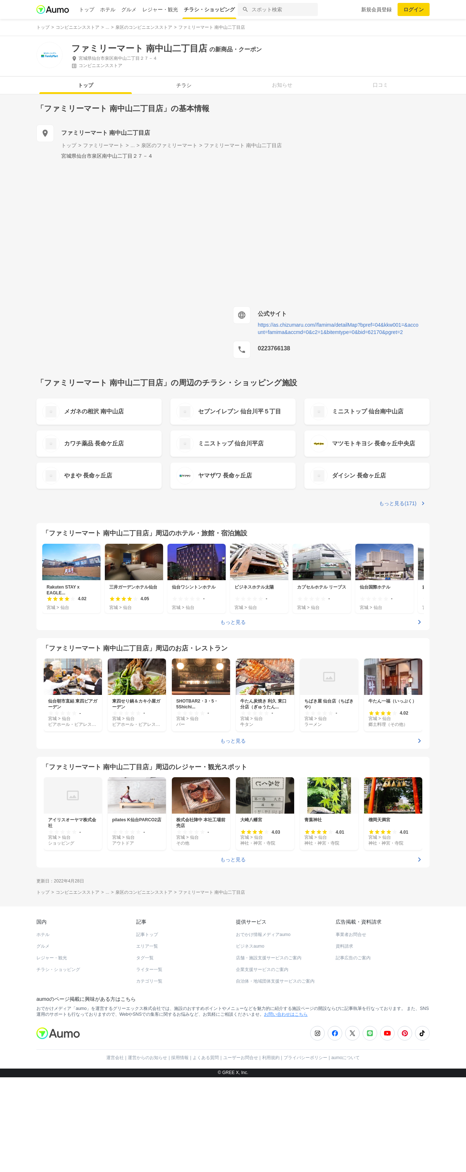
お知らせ (282, 85)
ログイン (413, 9)
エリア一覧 (147, 946)
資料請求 (344, 946)
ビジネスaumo (250, 946)
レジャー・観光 (160, 9)
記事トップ (147, 934)
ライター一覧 (149, 969)
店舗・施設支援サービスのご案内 (268, 958)
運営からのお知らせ (147, 1057)
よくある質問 (206, 1057)
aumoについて (345, 1057)
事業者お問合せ (351, 934)
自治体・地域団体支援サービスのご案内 (275, 981)
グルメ (129, 9)
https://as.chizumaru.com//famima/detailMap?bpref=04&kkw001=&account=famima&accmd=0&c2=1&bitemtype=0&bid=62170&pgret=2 (338, 328)
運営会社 (115, 1057)
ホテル (107, 9)
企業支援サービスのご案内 (262, 969)
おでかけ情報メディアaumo (263, 934)
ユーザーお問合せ (240, 1057)
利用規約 (271, 1057)
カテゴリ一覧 (149, 981)
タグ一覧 (145, 958)
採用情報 (180, 1057)
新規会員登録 (376, 9)
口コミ (380, 85)
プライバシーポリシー (305, 1057)
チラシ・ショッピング (209, 9)
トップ (86, 9)
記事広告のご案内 (353, 958)
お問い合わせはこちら (286, 1014)
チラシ (183, 85)
